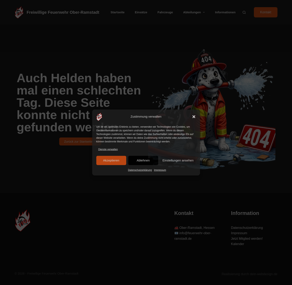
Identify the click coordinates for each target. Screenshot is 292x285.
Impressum (160, 170)
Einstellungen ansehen (178, 160)
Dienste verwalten (108, 149)
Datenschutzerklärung (140, 170)
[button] (194, 117)
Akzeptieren (111, 160)
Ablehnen (143, 160)
